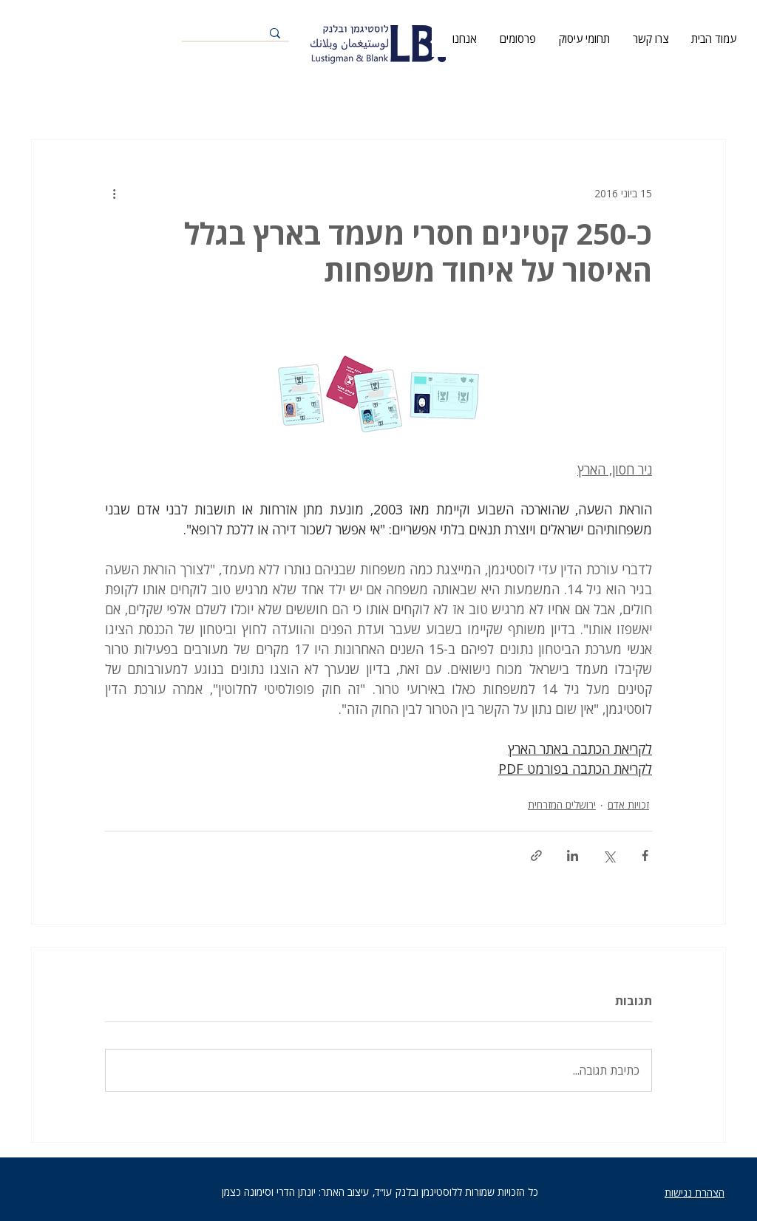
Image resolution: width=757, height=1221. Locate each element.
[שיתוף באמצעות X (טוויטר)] (609, 855)
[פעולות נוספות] (114, 193)
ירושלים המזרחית (562, 804)
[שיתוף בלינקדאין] (573, 855)
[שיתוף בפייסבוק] (645, 855)
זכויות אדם (628, 804)
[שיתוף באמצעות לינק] (536, 855)
